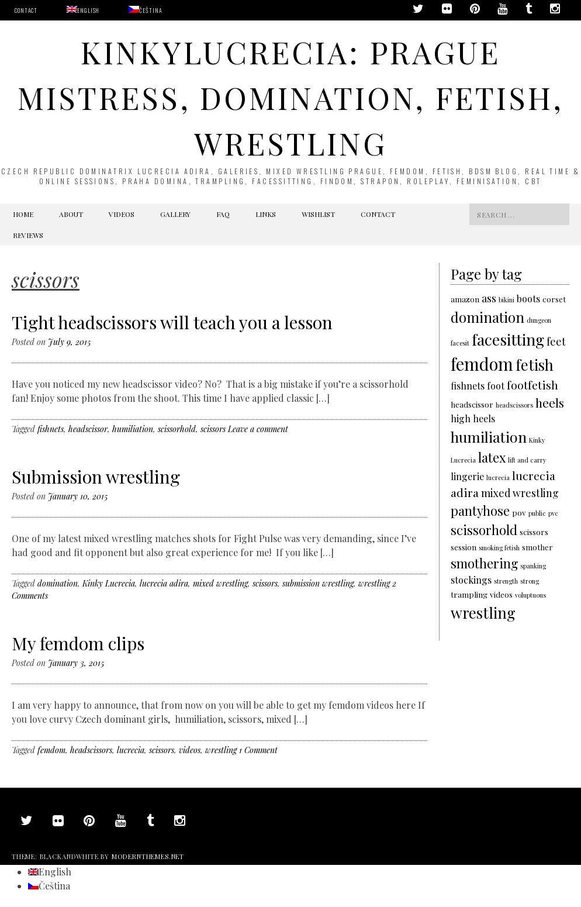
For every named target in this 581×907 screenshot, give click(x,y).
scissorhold (177, 428)
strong (529, 581)
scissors (213, 428)
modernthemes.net (148, 856)
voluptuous (530, 595)
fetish (535, 364)
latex (492, 457)
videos (189, 750)
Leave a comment (258, 428)
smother (537, 547)
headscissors (91, 750)
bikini (506, 299)
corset (554, 299)
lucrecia (130, 750)
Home (23, 214)
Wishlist (318, 214)
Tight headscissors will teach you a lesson (172, 322)
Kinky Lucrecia (108, 583)
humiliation (132, 428)
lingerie (467, 476)
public (537, 513)
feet (556, 341)
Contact (26, 10)
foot (495, 386)
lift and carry (527, 460)
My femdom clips (78, 643)
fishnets (50, 428)
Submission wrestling (96, 476)
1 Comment (258, 750)
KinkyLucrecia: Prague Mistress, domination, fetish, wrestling (290, 97)
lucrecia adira (164, 583)
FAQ (223, 214)
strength (506, 581)
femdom (51, 750)
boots (528, 298)
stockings (471, 580)
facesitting (508, 339)
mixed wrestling (220, 583)
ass (489, 298)
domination (57, 583)
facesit (460, 343)
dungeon (539, 320)
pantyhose (480, 510)
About (71, 214)
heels (549, 403)
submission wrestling (318, 583)
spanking (533, 565)
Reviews (28, 235)
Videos (121, 214)
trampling (469, 594)
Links (265, 214)
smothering (484, 562)
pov (519, 512)
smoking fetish (499, 547)
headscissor (88, 428)
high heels (473, 418)
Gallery (175, 214)
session (463, 547)
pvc (553, 513)
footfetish (532, 384)
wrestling (374, 583)
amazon (465, 299)
